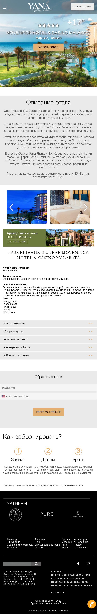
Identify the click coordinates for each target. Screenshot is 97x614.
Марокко (42, 38)
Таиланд (12, 539)
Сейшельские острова (20, 544)
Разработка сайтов (39, 610)
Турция (66, 547)
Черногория (80, 539)
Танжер (55, 38)
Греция (66, 539)
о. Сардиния (81, 542)
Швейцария (13, 542)
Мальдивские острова (47, 544)
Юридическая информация (67, 578)
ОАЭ (37, 542)
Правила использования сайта (70, 582)
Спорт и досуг (13, 331)
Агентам (56, 571)
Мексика (39, 547)
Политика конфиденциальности (70, 575)
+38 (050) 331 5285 (24, 584)
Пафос (78, 544)
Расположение (14, 323)
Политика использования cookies (71, 585)
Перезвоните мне (48, 412)
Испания (67, 542)
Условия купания (15, 339)
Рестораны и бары (17, 347)
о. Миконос (80, 547)
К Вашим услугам (16, 355)
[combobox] (6, 396)
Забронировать (82, 7)
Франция (40, 539)
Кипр (64, 544)
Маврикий (12, 547)
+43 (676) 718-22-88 (22, 581)
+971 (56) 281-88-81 (24, 579)
